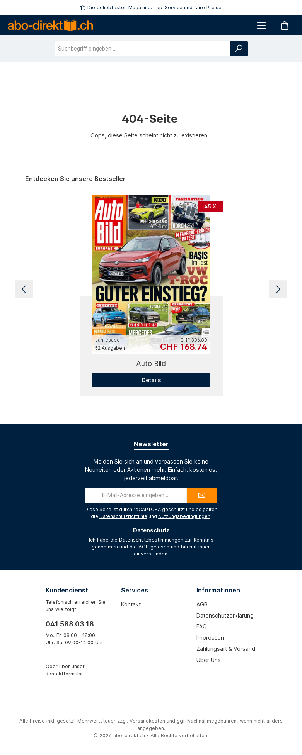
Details (151, 380)
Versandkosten (147, 721)
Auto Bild (151, 363)
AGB (143, 547)
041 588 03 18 (70, 624)
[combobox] (142, 48)
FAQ (201, 626)
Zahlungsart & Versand (225, 648)
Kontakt (131, 604)
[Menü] (261, 25)
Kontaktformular (64, 674)
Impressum (211, 637)
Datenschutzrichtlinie (123, 516)
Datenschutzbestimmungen (151, 540)
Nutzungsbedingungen (184, 516)
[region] (151, 289)
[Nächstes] (278, 289)
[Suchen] (239, 48)
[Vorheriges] (24, 289)
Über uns (208, 660)
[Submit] (201, 495)
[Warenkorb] (284, 25)
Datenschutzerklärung (225, 615)
